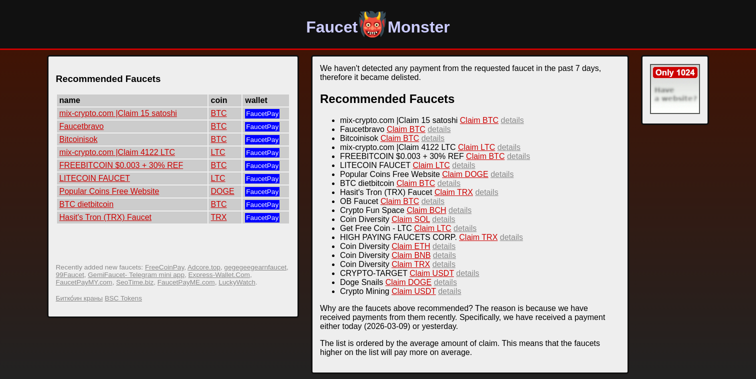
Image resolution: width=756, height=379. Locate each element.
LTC (218, 152)
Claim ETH (411, 246)
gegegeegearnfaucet (255, 267)
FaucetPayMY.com (84, 282)
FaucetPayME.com (186, 282)
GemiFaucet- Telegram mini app (136, 274)
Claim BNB (411, 255)
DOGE (222, 191)
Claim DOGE (465, 174)
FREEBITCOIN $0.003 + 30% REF (122, 165)
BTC (219, 113)
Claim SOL (411, 219)
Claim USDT (432, 273)
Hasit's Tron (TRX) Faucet (106, 217)
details (512, 120)
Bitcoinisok (79, 139)
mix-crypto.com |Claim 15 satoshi (118, 113)
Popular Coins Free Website (110, 191)
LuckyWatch (237, 282)
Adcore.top (204, 267)
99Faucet (70, 274)
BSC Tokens (123, 298)
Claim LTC (476, 147)
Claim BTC (479, 120)
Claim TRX (453, 192)
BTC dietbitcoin (87, 204)
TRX (219, 217)
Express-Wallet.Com (219, 274)
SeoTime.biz (135, 282)
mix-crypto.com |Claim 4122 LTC (117, 152)
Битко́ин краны (79, 298)
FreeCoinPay (164, 267)
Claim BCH (426, 210)
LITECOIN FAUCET (95, 178)
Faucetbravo (82, 126)
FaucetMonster (378, 27)
